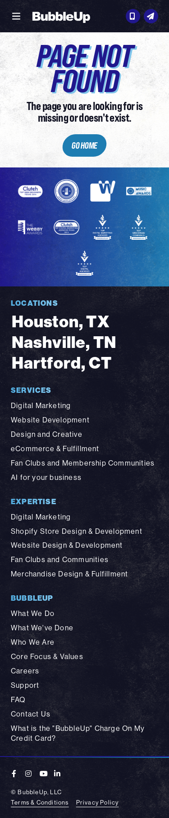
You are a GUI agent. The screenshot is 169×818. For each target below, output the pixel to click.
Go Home (84, 145)
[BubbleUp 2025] (61, 16)
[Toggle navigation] (16, 16)
